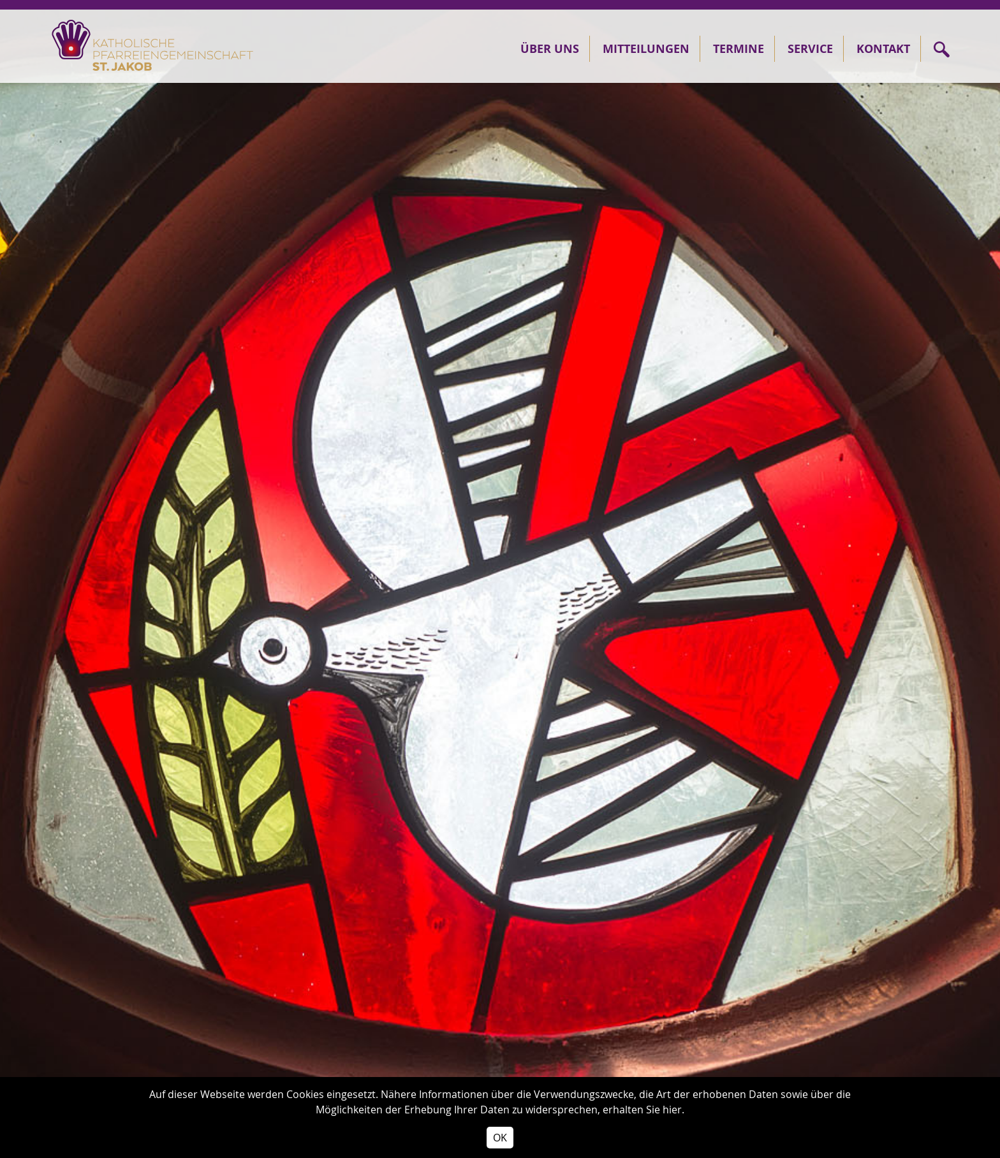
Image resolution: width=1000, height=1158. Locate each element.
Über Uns (549, 49)
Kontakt (883, 49)
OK (500, 1138)
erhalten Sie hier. (643, 1110)
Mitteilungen (646, 49)
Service (810, 49)
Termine (738, 49)
